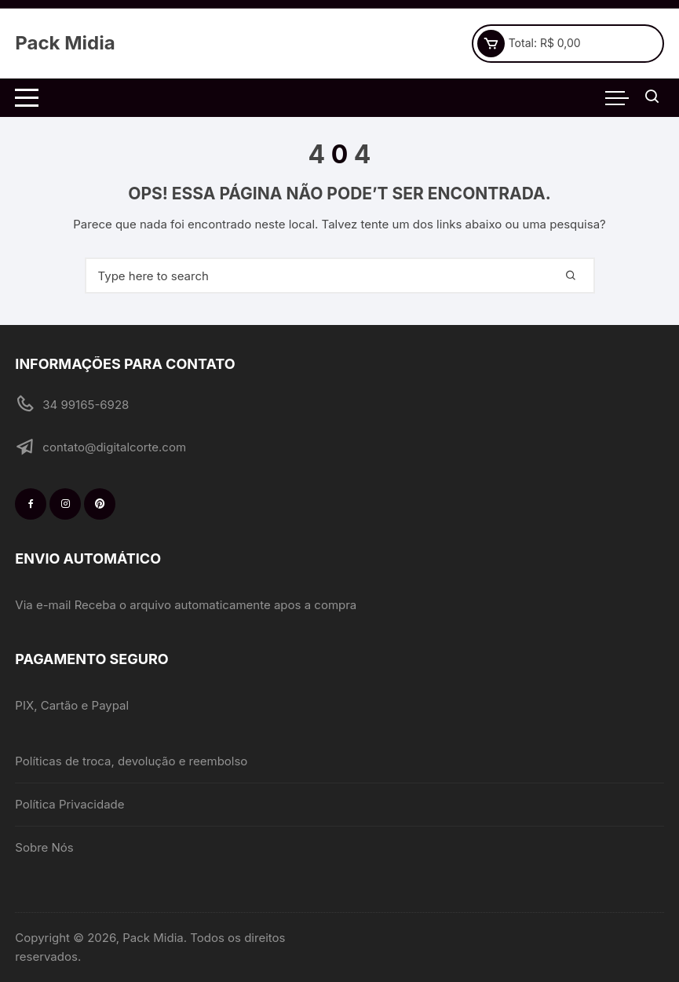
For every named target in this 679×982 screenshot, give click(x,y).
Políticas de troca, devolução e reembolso (131, 761)
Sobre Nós (44, 847)
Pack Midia (65, 42)
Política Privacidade (69, 804)
